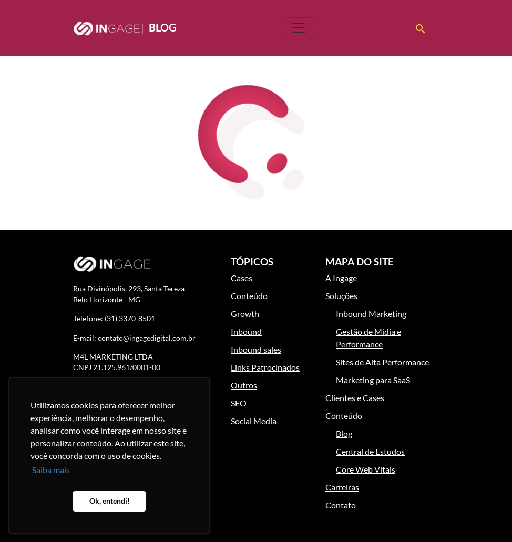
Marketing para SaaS (373, 380)
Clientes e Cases (354, 398)
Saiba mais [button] (51, 470)
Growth (245, 314)
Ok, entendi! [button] (109, 500)
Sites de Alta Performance (382, 362)
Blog (124, 28)
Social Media (254, 421)
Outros (244, 385)
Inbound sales (256, 349)
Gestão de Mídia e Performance (368, 337)
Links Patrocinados (265, 367)
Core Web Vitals (365, 469)
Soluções (341, 296)
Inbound (246, 331)
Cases (241, 278)
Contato (340, 505)
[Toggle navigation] (298, 27)
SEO (239, 403)
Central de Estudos (370, 451)
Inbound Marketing (371, 314)
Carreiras (342, 487)
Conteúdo (249, 296)
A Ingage (341, 278)
